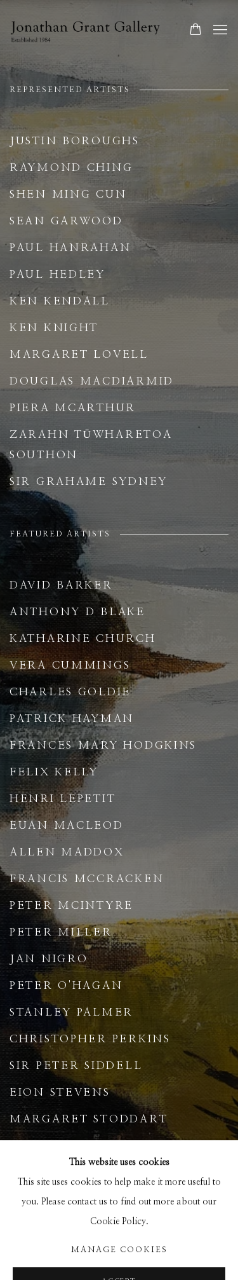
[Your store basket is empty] (195, 30)
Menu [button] (218, 30)
